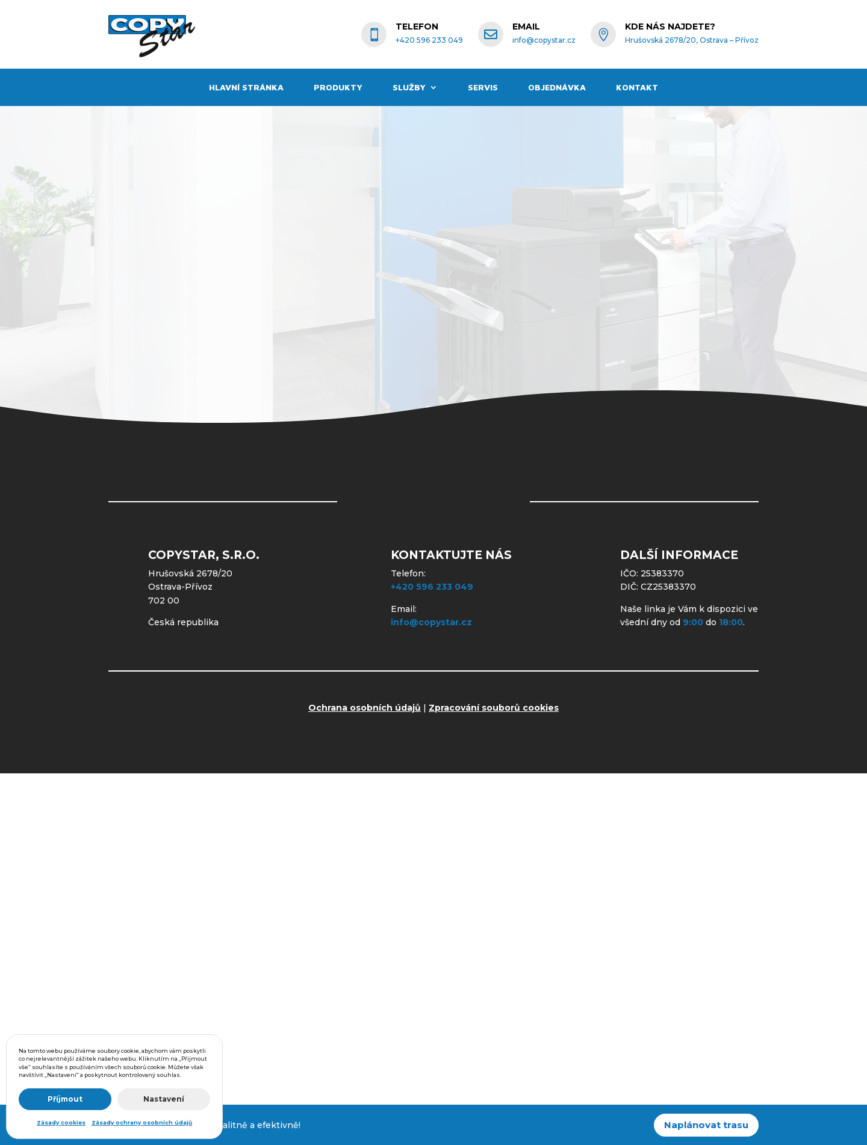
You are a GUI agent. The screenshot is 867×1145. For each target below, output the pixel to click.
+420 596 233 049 (432, 586)
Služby (409, 87)
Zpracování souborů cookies (494, 707)
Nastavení (163, 1098)
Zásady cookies (61, 1122)
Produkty (338, 87)
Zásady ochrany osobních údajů (142, 1122)
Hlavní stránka (246, 87)
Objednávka (557, 87)
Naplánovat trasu (706, 1125)
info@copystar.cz (431, 622)
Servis (483, 87)
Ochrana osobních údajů (364, 707)
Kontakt (637, 87)
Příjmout (65, 1098)
